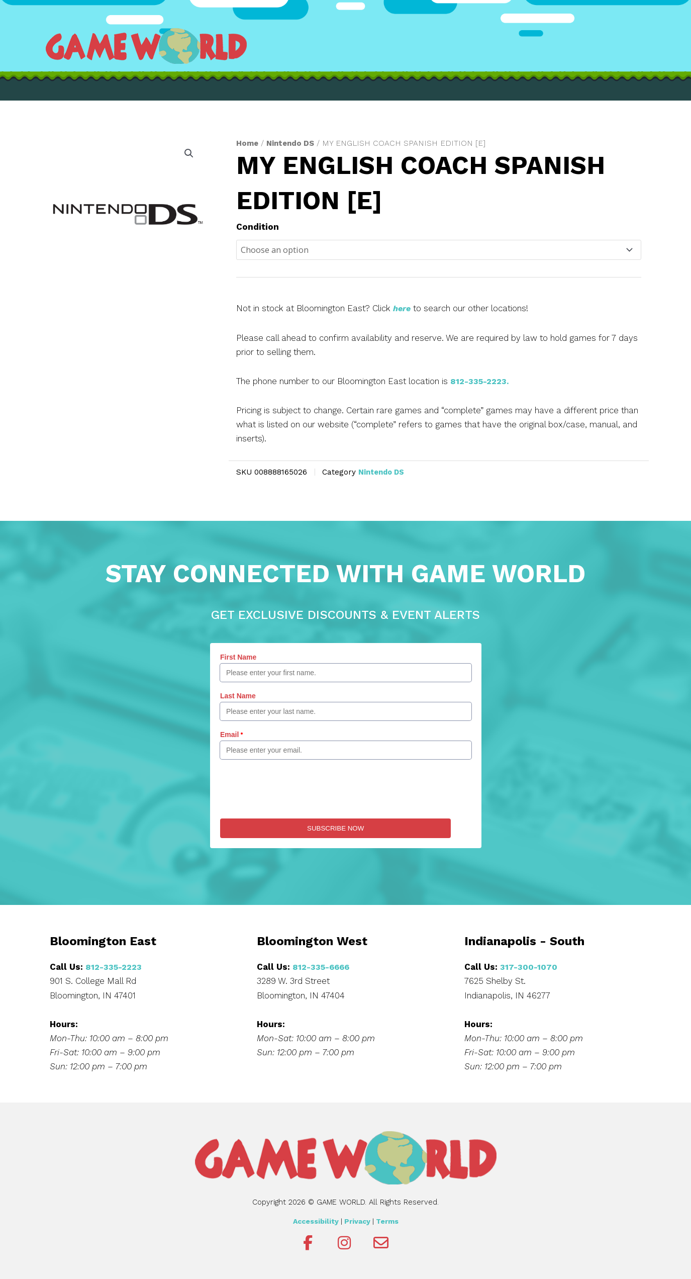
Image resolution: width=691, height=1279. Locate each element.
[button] (188, 154)
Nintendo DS (292, 143)
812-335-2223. (480, 382)
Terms (387, 1221)
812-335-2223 (114, 967)
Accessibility (316, 1221)
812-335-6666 (322, 967)
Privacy (357, 1221)
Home (247, 143)
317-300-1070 (529, 967)
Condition (257, 227)
